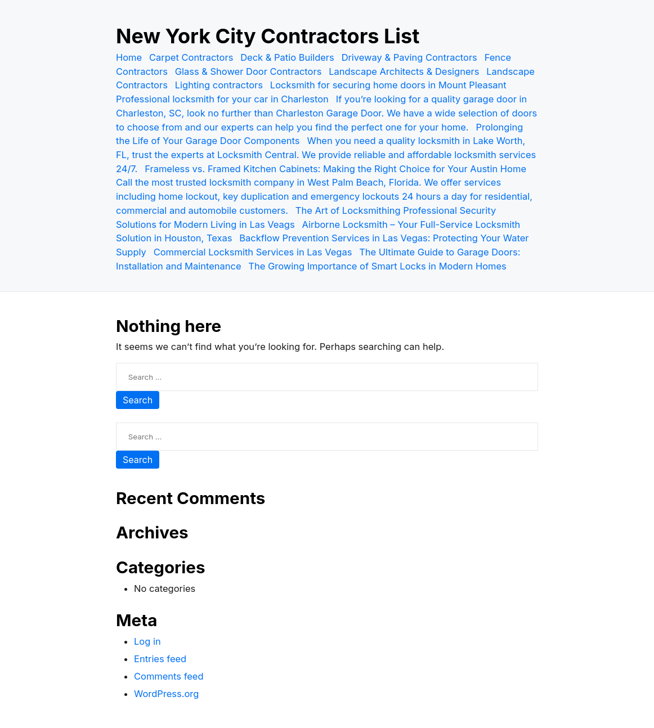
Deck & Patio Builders (287, 57)
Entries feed (160, 658)
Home (129, 57)
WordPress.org (166, 693)
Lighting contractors (219, 85)
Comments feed (169, 676)
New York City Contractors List (267, 36)
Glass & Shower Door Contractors (248, 71)
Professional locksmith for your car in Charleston (222, 99)
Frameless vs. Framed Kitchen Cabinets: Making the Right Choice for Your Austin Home (335, 168)
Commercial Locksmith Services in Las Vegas (253, 252)
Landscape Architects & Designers (404, 71)
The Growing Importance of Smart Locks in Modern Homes (377, 266)
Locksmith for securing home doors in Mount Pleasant (388, 85)
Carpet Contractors (191, 57)
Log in (147, 641)
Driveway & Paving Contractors (409, 57)
